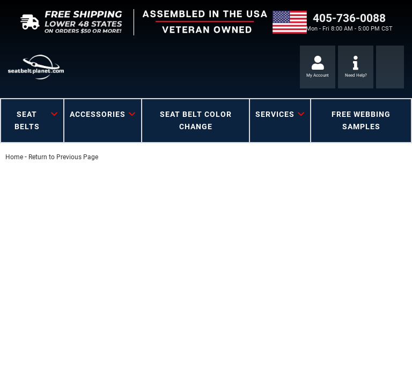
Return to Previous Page (63, 157)
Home (14, 157)
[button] (32, 120)
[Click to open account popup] (317, 67)
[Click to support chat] (355, 67)
